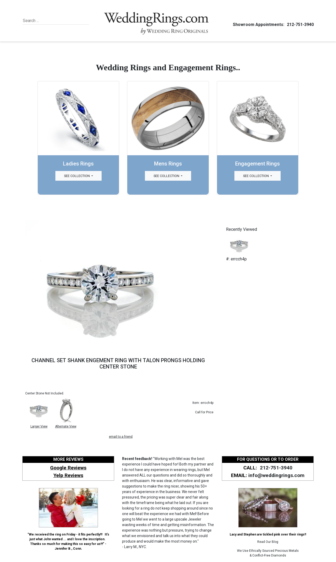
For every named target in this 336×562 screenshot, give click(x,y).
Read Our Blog (267, 542)
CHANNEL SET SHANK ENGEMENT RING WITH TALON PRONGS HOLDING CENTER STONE (118, 363)
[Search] (46, 20)
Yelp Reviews (68, 475)
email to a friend (121, 436)
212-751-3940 (299, 24)
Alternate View (65, 426)
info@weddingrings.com (276, 475)
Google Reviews (68, 468)
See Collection (77, 176)
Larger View (39, 426)
